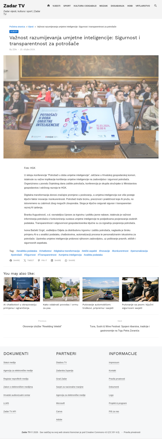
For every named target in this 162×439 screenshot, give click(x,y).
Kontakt (112, 371)
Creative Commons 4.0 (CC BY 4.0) (102, 433)
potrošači (17, 255)
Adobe (59, 420)
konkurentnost (120, 251)
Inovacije (104, 251)
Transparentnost (47, 255)
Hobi (130, 6)
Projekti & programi (118, 403)
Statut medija (9, 363)
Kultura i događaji (85, 6)
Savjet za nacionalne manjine (69, 387)
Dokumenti (114, 387)
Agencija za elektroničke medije (17, 371)
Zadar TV (13, 6)
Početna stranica (17, 26)
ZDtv (14, 49)
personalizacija (139, 251)
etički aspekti (90, 251)
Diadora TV (61, 363)
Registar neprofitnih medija (15, 379)
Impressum (114, 363)
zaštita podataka (93, 255)
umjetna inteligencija (70, 255)
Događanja (118, 6)
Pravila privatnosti (132, 433)
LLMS (6, 403)
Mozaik (104, 6)
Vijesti (57, 6)
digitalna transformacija (67, 251)
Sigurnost (30, 255)
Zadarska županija (64, 371)
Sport (67, 6)
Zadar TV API (9, 412)
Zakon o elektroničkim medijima (17, 387)
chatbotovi (45, 251)
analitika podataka (27, 251)
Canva (59, 412)
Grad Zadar (61, 379)
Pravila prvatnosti (117, 379)
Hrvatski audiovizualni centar (16, 395)
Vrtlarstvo (143, 6)
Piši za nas (114, 412)
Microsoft (60, 403)
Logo (111, 395)
